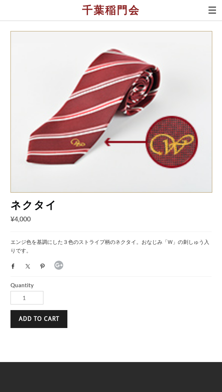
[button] (38, 319)
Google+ (58, 265)
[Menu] (212, 9)
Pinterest (44, 266)
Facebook (14, 266)
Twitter (29, 266)
